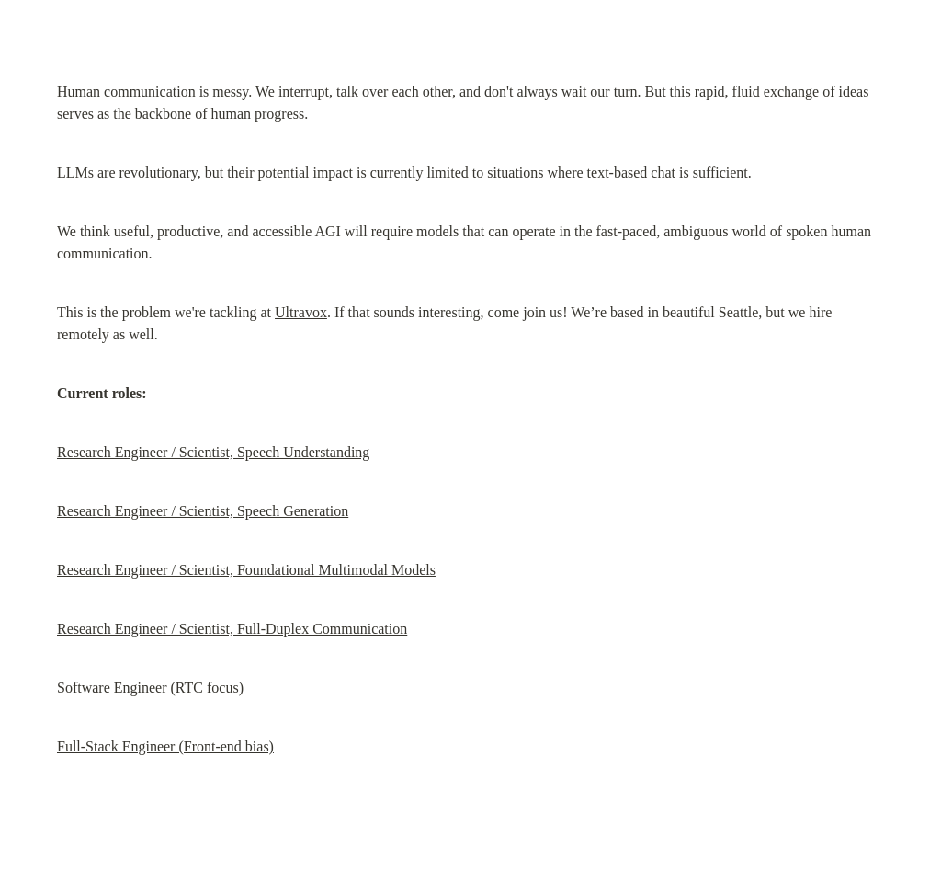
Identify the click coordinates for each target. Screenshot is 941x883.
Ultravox (301, 312)
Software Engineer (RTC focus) (150, 687)
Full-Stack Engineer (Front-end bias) (165, 746)
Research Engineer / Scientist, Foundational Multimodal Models (246, 570)
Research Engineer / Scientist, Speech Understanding (213, 452)
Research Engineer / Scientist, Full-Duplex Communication (232, 628)
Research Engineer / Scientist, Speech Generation (202, 511)
